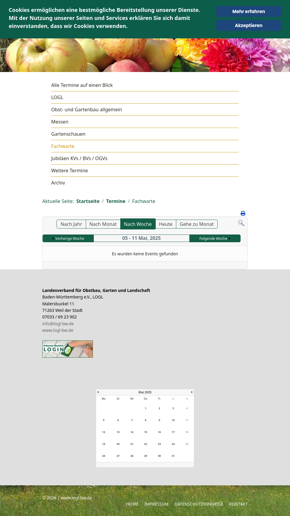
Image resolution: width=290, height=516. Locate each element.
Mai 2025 (145, 392)
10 (172, 420)
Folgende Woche (213, 238)
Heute (166, 224)
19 (103, 444)
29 (145, 456)
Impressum (156, 504)
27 (117, 456)
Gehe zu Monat (197, 224)
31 (172, 456)
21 (131, 444)
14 (131, 432)
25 (186, 444)
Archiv (58, 182)
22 (145, 444)
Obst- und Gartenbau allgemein (86, 109)
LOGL (57, 97)
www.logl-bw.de (57, 330)
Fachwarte (62, 146)
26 (103, 456)
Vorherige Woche (69, 238)
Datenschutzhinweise (198, 504)
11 (186, 420)
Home (132, 504)
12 (103, 432)
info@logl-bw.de (58, 323)
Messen (59, 121)
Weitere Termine (69, 170)
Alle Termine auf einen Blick (82, 85)
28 (131, 456)
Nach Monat (103, 224)
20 (117, 444)
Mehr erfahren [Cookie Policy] (248, 11)
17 (172, 432)
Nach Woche (138, 224)
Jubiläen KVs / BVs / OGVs (79, 158)
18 (186, 432)
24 (172, 444)
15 (145, 432)
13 (117, 432)
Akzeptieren (249, 25)
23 (159, 444)
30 (159, 456)
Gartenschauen (68, 134)
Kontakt (238, 504)
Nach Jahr (71, 224)
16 (159, 432)
